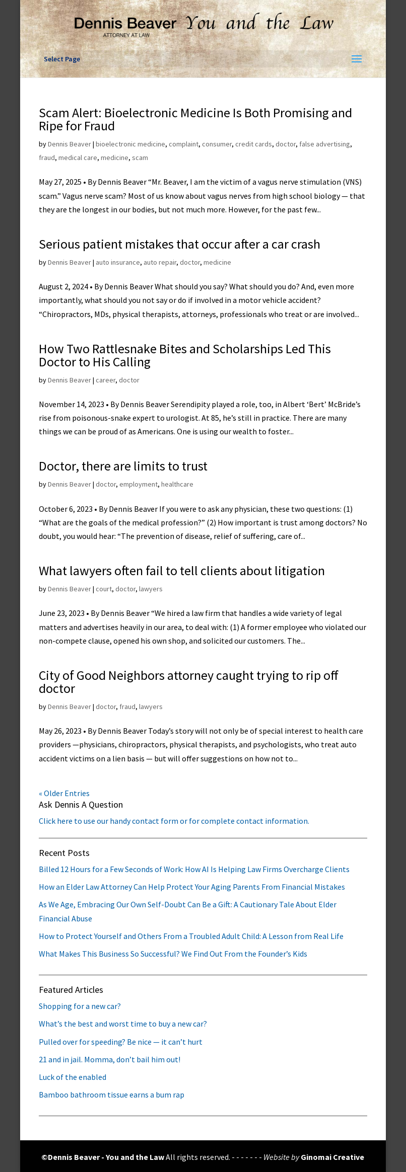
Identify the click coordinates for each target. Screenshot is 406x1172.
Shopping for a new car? (80, 1006)
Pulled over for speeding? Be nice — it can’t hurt (120, 1042)
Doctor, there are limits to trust (123, 465)
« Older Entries (64, 793)
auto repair (160, 262)
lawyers (151, 588)
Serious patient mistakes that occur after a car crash (179, 244)
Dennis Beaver (69, 143)
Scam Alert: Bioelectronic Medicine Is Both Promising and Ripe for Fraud (195, 119)
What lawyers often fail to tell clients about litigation (182, 570)
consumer (217, 143)
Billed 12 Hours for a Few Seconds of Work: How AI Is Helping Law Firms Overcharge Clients (194, 869)
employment (138, 484)
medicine (114, 157)
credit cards (253, 143)
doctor (286, 143)
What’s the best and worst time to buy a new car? (123, 1024)
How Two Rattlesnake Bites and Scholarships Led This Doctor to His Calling (185, 355)
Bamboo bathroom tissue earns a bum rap (111, 1094)
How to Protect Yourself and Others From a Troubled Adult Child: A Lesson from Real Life (191, 936)
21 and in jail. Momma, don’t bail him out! (109, 1059)
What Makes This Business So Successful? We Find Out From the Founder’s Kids (173, 954)
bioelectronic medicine (130, 143)
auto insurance (118, 262)
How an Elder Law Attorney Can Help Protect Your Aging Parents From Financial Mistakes (192, 887)
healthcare (177, 484)
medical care (77, 157)
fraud (47, 157)
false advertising (324, 143)
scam (140, 157)
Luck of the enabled (72, 1077)
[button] (357, 59)
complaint (183, 143)
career (105, 379)
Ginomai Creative (332, 1157)
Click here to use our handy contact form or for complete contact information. (174, 821)
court (104, 588)
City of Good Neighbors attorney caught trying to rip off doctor (189, 681)
